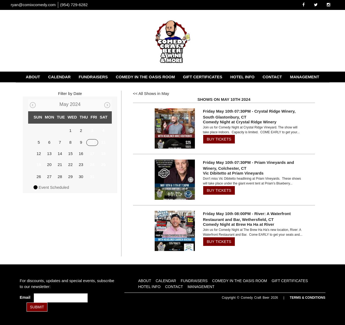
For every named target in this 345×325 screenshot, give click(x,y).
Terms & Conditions (307, 298)
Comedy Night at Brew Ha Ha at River (238, 224)
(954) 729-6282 (74, 4)
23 (81, 164)
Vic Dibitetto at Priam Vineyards (233, 173)
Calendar (59, 77)
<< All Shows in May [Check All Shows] (151, 93)
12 (38, 153)
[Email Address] (61, 297)
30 (81, 176)
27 (49, 176)
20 (49, 164)
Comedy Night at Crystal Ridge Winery (239, 122)
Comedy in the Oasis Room (145, 77)
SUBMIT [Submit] (37, 307)
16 (81, 153)
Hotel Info (242, 77)
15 (70, 153)
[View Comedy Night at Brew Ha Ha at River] (173, 231)
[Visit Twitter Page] (316, 4)
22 (70, 164)
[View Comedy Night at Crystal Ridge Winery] (173, 128)
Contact (272, 77)
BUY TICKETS (219, 139)
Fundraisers (93, 77)
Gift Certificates (202, 77)
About (33, 77)
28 (60, 176)
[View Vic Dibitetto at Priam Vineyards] (173, 180)
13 (49, 153)
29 (70, 176)
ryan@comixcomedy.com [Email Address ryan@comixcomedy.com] (33, 4)
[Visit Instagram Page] (328, 4)
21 (60, 164)
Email (26, 297)
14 (60, 153)
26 (38, 176)
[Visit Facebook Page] (303, 4)
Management (304, 77)
